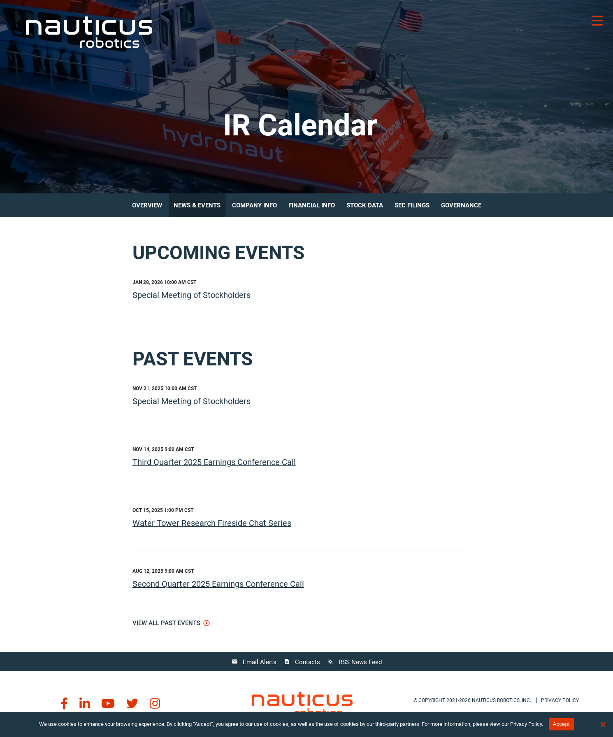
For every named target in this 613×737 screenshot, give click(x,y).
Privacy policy (560, 700)
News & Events (197, 205)
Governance (461, 205)
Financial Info (311, 205)
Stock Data (364, 205)
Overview (147, 205)
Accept (561, 724)
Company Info (254, 205)
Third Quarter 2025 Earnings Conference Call (214, 462)
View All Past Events (166, 623)
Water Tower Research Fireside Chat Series (211, 523)
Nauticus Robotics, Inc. (501, 700)
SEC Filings (412, 205)
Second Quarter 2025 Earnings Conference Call (218, 584)
